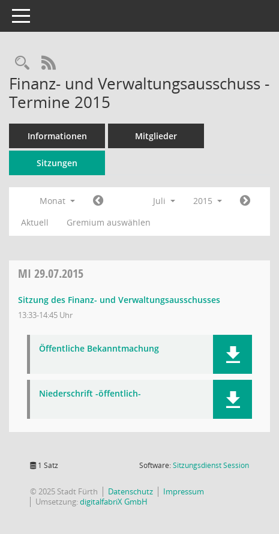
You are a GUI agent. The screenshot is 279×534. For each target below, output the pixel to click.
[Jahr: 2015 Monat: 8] (245, 201)
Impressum (183, 491)
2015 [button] (207, 200)
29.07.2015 (50, 273)
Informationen (57, 136)
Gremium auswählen (109, 222)
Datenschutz (130, 491)
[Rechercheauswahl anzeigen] (22, 63)
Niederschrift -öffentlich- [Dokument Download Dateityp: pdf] (90, 394)
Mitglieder (156, 136)
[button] (232, 354)
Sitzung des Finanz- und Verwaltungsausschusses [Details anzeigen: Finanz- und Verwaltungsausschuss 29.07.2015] (119, 299)
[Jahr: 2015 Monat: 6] (98, 201)
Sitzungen (57, 163)
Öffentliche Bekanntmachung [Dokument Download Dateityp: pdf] (99, 349)
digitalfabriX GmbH (114, 501)
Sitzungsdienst (211, 465)
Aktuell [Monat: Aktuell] (35, 222)
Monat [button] (57, 200)
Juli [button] (164, 200)
